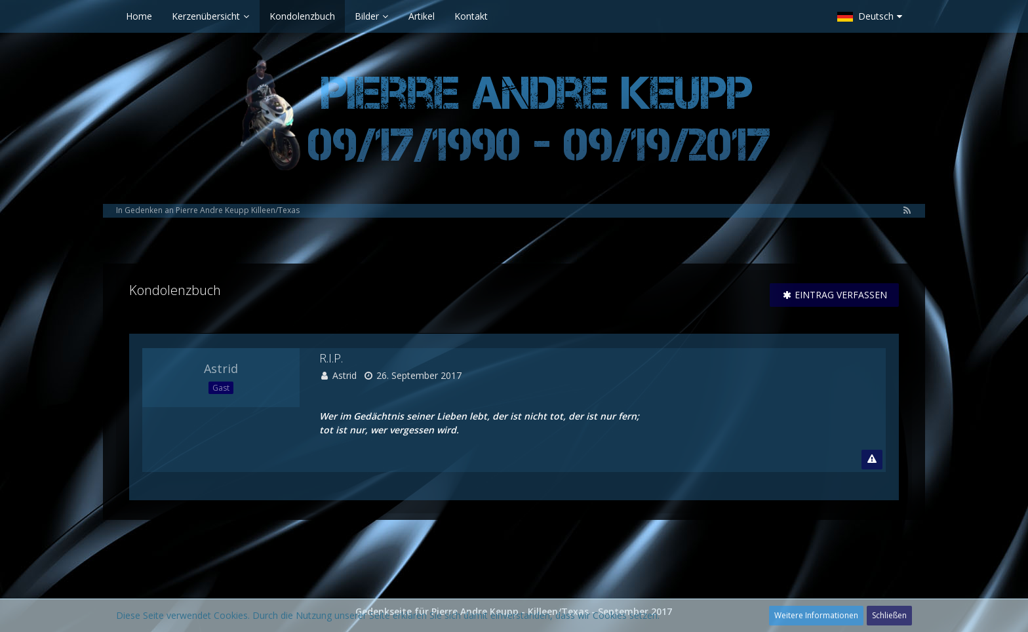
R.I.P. (331, 358)
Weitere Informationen (816, 615)
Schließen (889, 615)
